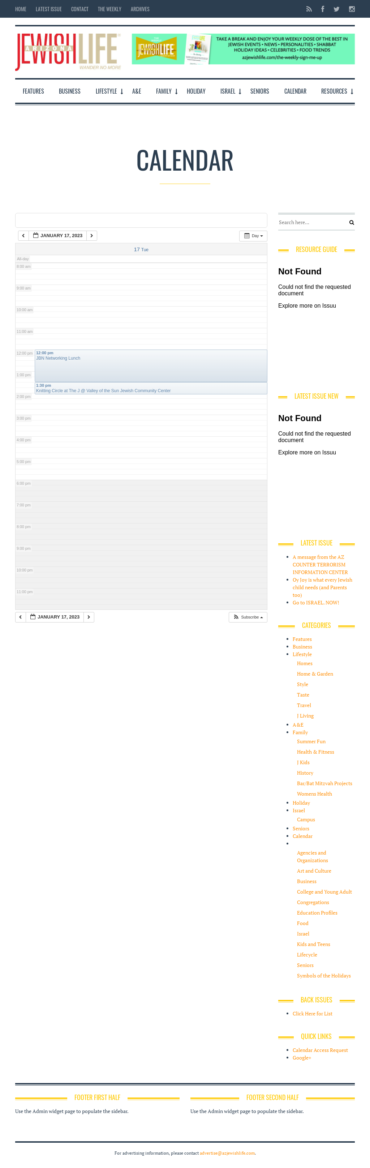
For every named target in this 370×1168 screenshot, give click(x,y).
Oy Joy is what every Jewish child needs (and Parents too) (322, 587)
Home (20, 9)
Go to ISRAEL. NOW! (316, 602)
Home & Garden (315, 673)
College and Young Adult (324, 891)
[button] (247, 617)
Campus (306, 819)
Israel (227, 91)
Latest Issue (49, 9)
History (305, 772)
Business (70, 91)
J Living (305, 715)
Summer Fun (311, 741)
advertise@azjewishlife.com (227, 1153)
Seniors (259, 91)
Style (302, 684)
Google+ (302, 1057)
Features (33, 91)
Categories (41, 220)
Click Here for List (312, 1013)
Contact (80, 9)
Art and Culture (314, 870)
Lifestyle (106, 91)
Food (303, 923)
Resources (334, 91)
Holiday (196, 91)
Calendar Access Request (320, 1050)
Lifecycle (307, 954)
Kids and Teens (313, 944)
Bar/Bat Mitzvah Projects (324, 783)
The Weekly (109, 9)
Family (164, 91)
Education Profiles (317, 912)
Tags (81, 220)
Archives (140, 9)
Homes (305, 663)
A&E (136, 91)
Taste (303, 694)
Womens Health (314, 793)
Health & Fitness (315, 751)
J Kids (303, 762)
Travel (304, 705)
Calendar (295, 91)
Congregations (313, 902)
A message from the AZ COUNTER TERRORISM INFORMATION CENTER (320, 564)
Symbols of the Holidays (324, 975)
